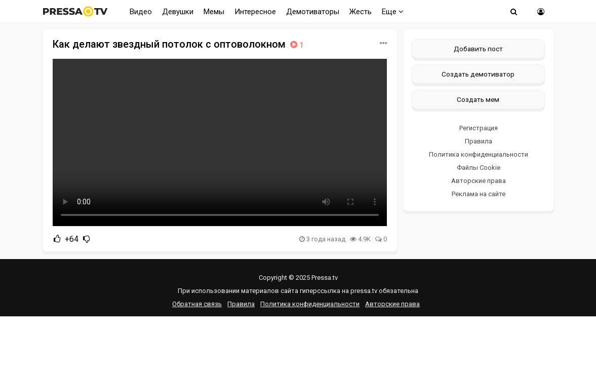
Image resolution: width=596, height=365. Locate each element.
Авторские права (478, 181)
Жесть (360, 11)
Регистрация (478, 128)
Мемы (214, 11)
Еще (393, 11)
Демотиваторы (312, 11)
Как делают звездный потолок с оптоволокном (179, 44)
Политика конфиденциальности (478, 154)
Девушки (177, 11)
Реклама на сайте (478, 194)
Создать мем (478, 99)
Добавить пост (478, 49)
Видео (141, 11)
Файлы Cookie (478, 167)
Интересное (255, 11)
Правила (478, 141)
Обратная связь (197, 304)
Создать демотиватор (478, 74)
